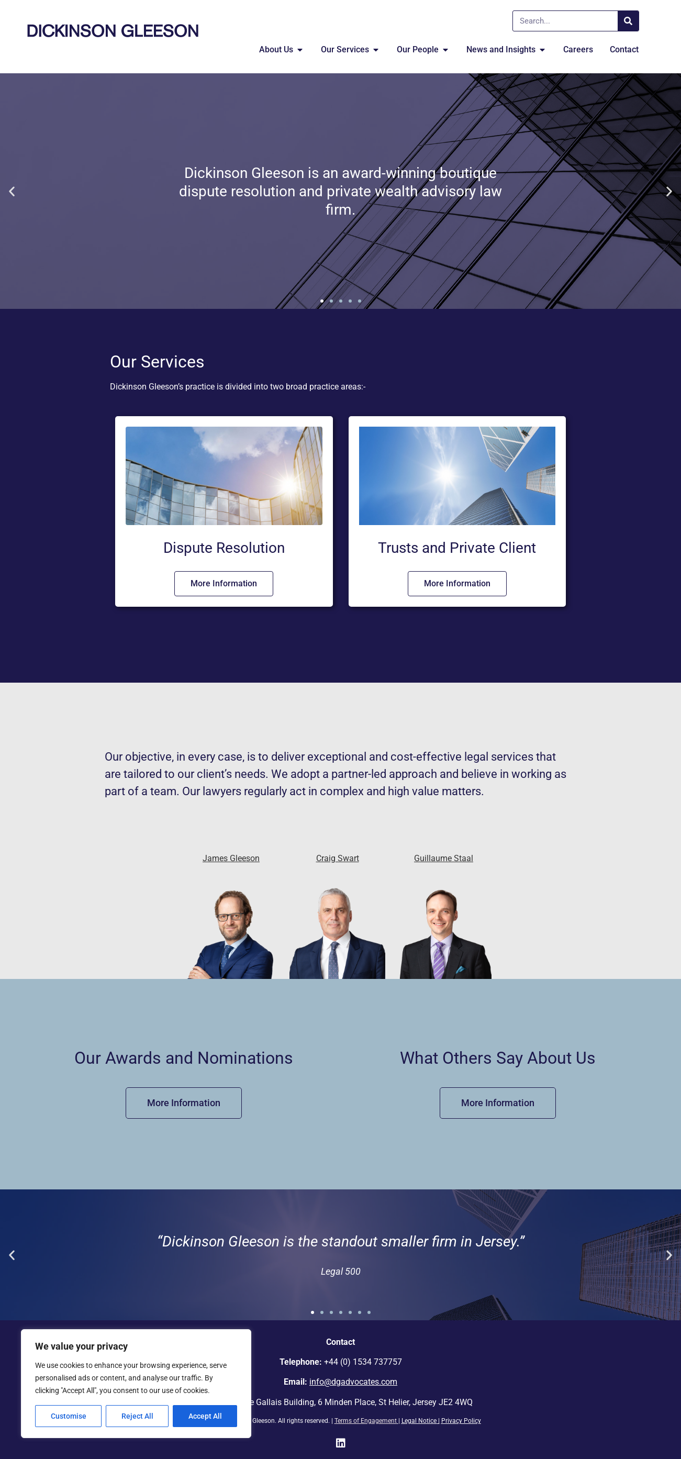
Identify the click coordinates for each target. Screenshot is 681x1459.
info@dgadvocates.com (353, 1382)
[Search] (628, 21)
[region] (136, 1383)
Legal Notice (419, 1420)
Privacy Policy (461, 1420)
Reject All (137, 1416)
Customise (68, 1416)
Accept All (205, 1416)
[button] (11, 191)
